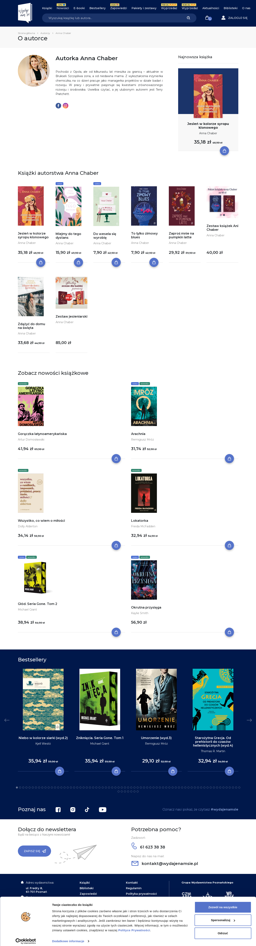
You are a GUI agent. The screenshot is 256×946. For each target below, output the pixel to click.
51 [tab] (176, 787)
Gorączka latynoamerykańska (42, 434)
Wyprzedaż (169, 8)
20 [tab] (77, 787)
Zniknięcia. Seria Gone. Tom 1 (100, 738)
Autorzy (45, 33)
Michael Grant (27, 609)
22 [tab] (84, 787)
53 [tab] (182, 787)
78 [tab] (138, 791)
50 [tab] (173, 787)
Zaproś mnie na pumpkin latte (181, 235)
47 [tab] (163, 787)
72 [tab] (119, 791)
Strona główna (26, 33)
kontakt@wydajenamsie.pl (164, 863)
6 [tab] (33, 787)
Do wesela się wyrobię (104, 236)
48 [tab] (166, 787)
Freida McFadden (143, 526)
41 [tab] (144, 787)
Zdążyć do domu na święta (31, 326)
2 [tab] (20, 787)
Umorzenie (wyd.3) (156, 738)
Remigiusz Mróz (142, 439)
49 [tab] (169, 787)
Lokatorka (139, 521)
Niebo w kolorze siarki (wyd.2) (43, 738)
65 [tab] (220, 787)
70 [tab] (236, 787)
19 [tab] (74, 787)
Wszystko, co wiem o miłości (41, 521)
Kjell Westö (43, 743)
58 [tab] (198, 787)
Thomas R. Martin (213, 751)
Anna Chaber (208, 133)
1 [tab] (17, 787)
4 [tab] (26, 787)
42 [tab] (147, 787)
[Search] (111, 18)
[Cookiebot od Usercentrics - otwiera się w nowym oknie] (25, 938)
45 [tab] (157, 787)
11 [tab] (49, 787)
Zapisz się (35, 851)
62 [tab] (211, 787)
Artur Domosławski (31, 439)
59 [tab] (201, 787)
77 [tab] (134, 791)
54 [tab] (185, 787)
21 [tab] (80, 787)
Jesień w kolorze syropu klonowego (208, 125)
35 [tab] (125, 787)
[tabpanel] (43, 720)
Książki (47, 8)
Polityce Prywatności (134, 927)
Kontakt (132, 882)
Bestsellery (97, 8)
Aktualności (210, 8)
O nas (246, 8)
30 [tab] (109, 787)
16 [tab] (65, 787)
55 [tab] (188, 787)
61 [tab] (208, 787)
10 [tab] (45, 787)
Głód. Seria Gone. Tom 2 (37, 604)
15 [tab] (61, 787)
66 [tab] (223, 787)
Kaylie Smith (139, 613)
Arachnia (138, 434)
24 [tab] (90, 787)
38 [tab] (134, 787)
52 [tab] (179, 787)
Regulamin (134, 888)
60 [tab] (204, 787)
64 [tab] (217, 787)
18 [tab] (71, 787)
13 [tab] (55, 787)
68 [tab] (230, 787)
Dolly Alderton (28, 526)
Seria (59, 184)
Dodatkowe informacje (68, 938)
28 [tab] (103, 787)
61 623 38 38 (148, 847)
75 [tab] (128, 791)
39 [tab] (138, 787)
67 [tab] (227, 787)
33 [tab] (119, 787)
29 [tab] (106, 787)
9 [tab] (42, 787)
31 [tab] (112, 787)
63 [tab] (214, 787)
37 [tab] (131, 787)
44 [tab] (154, 787)
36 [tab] (128, 787)
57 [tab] (195, 787)
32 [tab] (115, 787)
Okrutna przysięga (146, 607)
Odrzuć (223, 930)
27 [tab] (99, 787)
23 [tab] (87, 787)
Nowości (63, 8)
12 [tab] (52, 787)
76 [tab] (131, 791)
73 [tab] (122, 791)
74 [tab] (125, 791)
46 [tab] (160, 787)
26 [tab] (96, 787)
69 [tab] (233, 787)
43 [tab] (150, 787)
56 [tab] (192, 787)
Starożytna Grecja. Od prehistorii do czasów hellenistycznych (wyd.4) (213, 741)
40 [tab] (141, 787)
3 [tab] (23, 787)
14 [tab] (58, 787)
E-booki (79, 8)
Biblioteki (231, 8)
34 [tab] (122, 787)
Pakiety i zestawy (143, 8)
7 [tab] (36, 787)
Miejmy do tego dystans (68, 236)
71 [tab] (239, 787)
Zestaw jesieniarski (71, 316)
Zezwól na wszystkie (222, 904)
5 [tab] (30, 787)
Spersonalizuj (223, 917)
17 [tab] (68, 787)
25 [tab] (93, 787)
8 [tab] (39, 787)
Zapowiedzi (118, 8)
